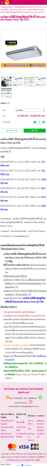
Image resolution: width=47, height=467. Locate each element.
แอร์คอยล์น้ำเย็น (28, 460)
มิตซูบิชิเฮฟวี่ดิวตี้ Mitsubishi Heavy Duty (29, 7)
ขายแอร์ (17, 457)
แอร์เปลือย (10, 460)
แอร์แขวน (23, 457)
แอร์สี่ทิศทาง (41, 457)
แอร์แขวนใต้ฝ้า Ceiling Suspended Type (23, 8)
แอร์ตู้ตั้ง (37, 460)
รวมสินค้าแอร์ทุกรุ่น (6, 7)
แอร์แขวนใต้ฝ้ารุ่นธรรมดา (35, 9)
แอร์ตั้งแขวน (32, 457)
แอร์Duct (18, 460)
